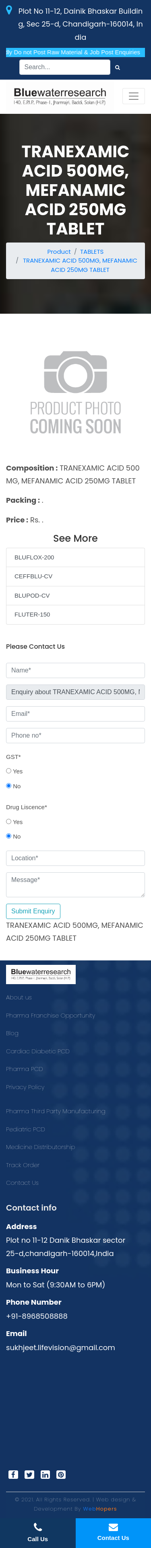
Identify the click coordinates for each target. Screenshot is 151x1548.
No (13, 786)
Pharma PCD (24, 1069)
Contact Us (22, 1182)
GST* (13, 756)
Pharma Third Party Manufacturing (55, 1111)
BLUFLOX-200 (34, 557)
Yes (14, 771)
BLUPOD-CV (32, 595)
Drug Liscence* (26, 807)
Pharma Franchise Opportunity (50, 1015)
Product (59, 251)
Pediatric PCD (25, 1129)
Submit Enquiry (33, 911)
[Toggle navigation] (133, 96)
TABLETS (92, 251)
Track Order (22, 1165)
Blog (12, 1033)
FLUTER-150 (32, 614)
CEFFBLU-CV (33, 576)
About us (19, 997)
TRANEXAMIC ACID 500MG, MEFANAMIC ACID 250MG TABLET (80, 265)
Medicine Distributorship (40, 1147)
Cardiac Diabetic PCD (38, 1051)
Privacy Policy (25, 1087)
